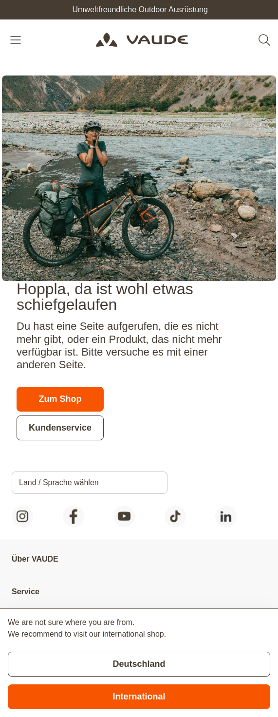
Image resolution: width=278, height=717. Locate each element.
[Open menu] (16, 40)
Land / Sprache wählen (59, 482)
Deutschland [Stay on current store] (138, 664)
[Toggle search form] (264, 40)
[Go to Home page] (142, 40)
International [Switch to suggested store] (138, 696)
